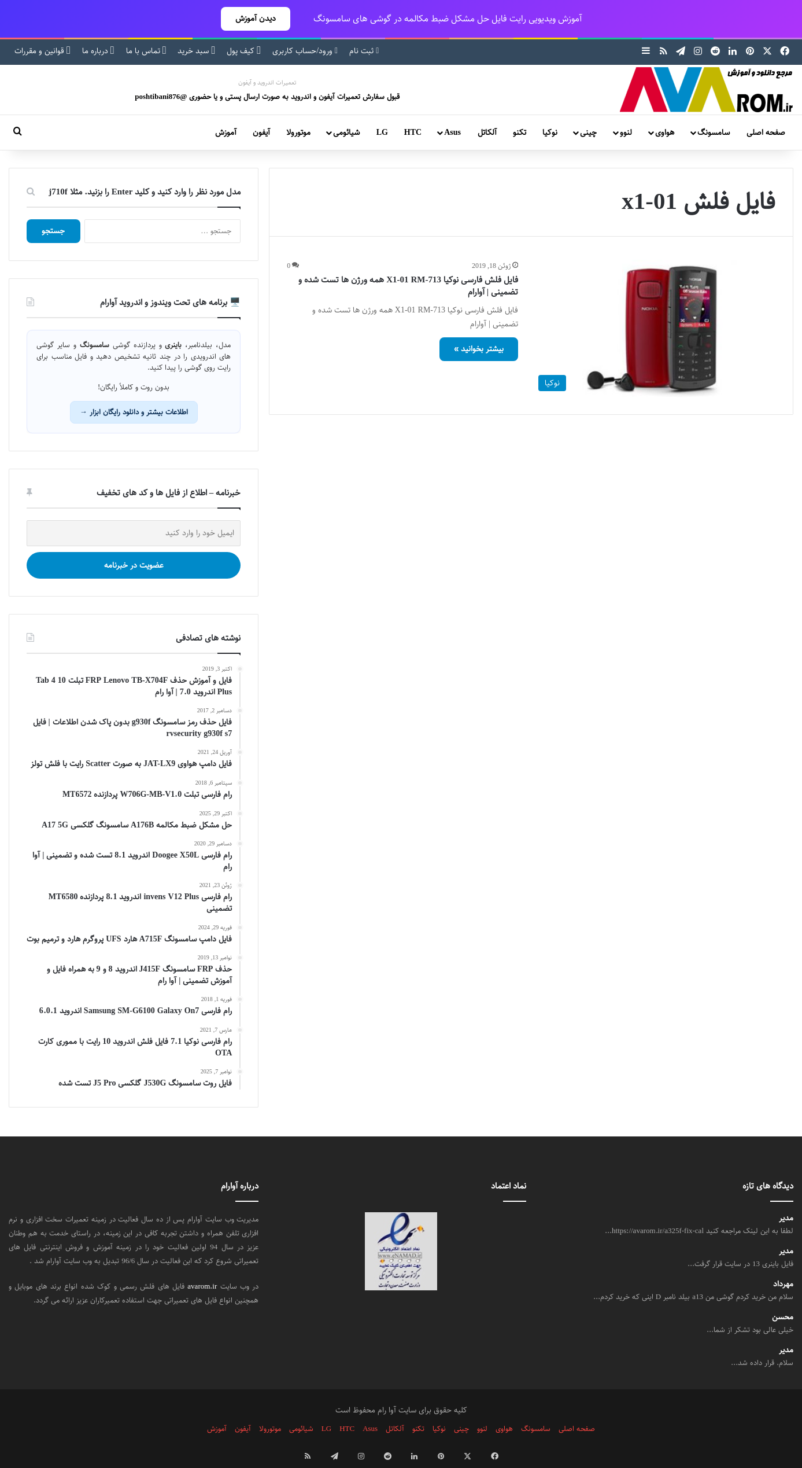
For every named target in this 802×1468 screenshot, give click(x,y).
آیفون (261, 132)
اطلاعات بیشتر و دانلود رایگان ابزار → (134, 412)
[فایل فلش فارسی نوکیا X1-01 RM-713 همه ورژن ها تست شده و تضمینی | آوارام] (654, 328)
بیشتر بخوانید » (479, 349)
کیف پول (244, 51)
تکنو (519, 132)
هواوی (664, 132)
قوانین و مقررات (42, 51)
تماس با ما (146, 51)
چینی (588, 132)
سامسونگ (713, 132)
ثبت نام (364, 51)
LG (382, 132)
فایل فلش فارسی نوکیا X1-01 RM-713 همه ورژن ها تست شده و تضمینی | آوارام (408, 286)
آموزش (225, 132)
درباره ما (98, 51)
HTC (413, 132)
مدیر (786, 1218)
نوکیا (549, 132)
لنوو (626, 132)
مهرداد (783, 1284)
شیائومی (346, 132)
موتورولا (298, 132)
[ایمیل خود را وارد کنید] (134, 533)
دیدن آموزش (255, 18)
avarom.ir (202, 1286)
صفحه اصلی (765, 132)
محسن (782, 1317)
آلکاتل (487, 132)
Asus (452, 132)
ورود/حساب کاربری (305, 51)
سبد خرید (196, 51)
